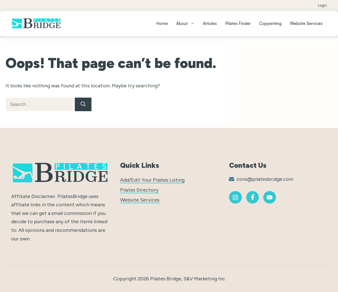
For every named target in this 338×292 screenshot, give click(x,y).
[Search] (83, 104)
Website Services (306, 23)
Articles (210, 23)
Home (162, 23)
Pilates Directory (139, 190)
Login (322, 5)
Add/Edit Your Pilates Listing (152, 180)
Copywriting (270, 23)
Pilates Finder (238, 23)
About (187, 24)
